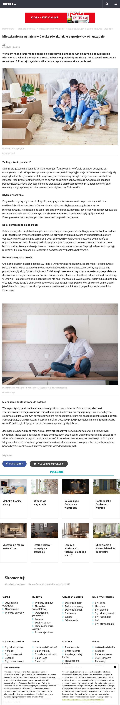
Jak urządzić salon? (46, 647)
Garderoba (70, 613)
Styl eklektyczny (14, 647)
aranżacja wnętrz (26, 28)
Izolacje (39, 619)
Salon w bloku (42, 650)
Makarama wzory (74, 606)
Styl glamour (102, 609)
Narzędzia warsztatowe (39, 608)
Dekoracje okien (73, 609)
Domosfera (8, 28)
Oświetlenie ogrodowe (10, 604)
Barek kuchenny (103, 654)
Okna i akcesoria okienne (42, 627)
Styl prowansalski (104, 623)
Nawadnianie (12, 609)
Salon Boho (41, 657)
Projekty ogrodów (14, 612)
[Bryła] (9, 4)
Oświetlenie (71, 620)
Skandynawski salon (46, 654)
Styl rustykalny (103, 616)
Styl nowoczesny (74, 205)
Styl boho (100, 602)
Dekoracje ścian (73, 602)
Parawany (100, 661)
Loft (97, 620)
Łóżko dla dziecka (105, 647)
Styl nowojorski (13, 654)
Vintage (9, 650)
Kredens (99, 650)
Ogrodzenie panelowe (40, 614)
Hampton (100, 606)
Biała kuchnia (72, 647)
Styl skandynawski (105, 613)
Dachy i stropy (43, 622)
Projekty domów (44, 602)
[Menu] (115, 4)
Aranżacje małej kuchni (72, 656)
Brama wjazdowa (44, 632)
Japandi (9, 657)
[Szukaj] (106, 4)
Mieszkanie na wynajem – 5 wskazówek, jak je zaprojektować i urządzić (76, 28)
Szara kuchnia (72, 650)
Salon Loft (40, 661)
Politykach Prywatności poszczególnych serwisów (83, 700)
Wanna (68, 616)
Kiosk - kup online (60, 18)
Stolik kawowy (103, 657)
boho (87, 205)
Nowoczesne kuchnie (71, 662)
